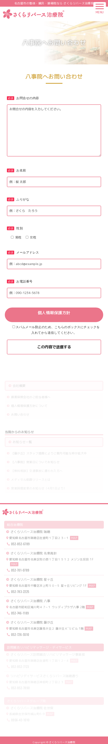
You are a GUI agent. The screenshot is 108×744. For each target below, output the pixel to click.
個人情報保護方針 (54, 313)
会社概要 (18, 386)
